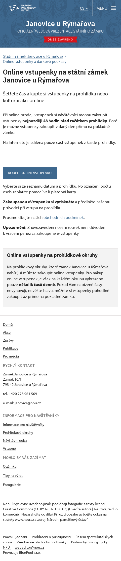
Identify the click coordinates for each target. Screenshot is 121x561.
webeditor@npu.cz (29, 547)
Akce (7, 332)
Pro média (11, 356)
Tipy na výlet (13, 475)
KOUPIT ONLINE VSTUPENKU (30, 172)
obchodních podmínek (63, 217)
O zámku (9, 466)
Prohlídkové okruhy (18, 432)
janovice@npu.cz (27, 403)
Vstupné (9, 448)
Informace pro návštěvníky (23, 424)
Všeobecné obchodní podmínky (42, 542)
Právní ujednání (15, 536)
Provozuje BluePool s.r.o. (21, 552)
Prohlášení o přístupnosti (52, 536)
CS (84, 8)
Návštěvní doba (15, 440)
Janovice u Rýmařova (60, 23)
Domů (8, 324)
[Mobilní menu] (106, 8)
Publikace (10, 348)
